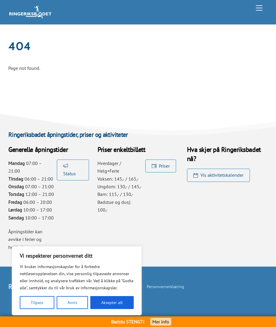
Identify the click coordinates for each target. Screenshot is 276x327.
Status (69, 169)
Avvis (72, 302)
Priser (161, 165)
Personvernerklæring (165, 286)
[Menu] (259, 8)
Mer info (160, 322)
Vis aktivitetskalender (218, 175)
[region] (77, 280)
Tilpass (37, 302)
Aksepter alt (112, 302)
